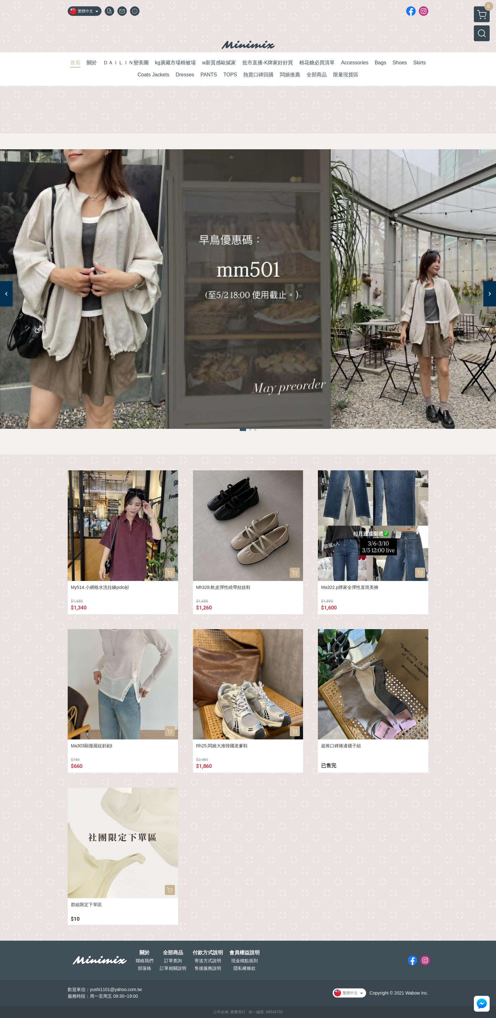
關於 (145, 952)
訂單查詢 (173, 960)
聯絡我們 (144, 960)
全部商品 (173, 952)
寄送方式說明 (208, 960)
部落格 (144, 968)
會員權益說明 (244, 952)
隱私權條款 (244, 968)
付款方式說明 (208, 952)
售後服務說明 (208, 968)
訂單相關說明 (173, 968)
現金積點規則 (244, 960)
